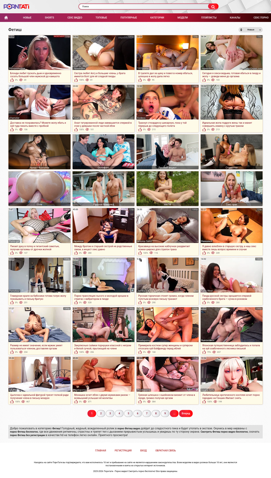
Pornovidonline (17, 68)
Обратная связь (165, 450)
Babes (76, 290)
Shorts (49, 17)
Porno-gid (14, 241)
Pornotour (14, 290)
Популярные (128, 17)
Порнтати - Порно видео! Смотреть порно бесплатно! (130, 471)
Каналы (235, 17)
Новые (27, 17)
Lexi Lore (78, 340)
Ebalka (12, 390)
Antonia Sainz (144, 241)
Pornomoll (206, 241)
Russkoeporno (209, 118)
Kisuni (76, 118)
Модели (182, 17)
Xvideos (141, 118)
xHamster (14, 118)
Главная (6, 17)
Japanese (78, 241)
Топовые (101, 17)
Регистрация (123, 450)
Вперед (186, 413)
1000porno (143, 68)
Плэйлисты (208, 17)
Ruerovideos (207, 340)
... (174, 413)
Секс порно (261, 17)
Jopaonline (79, 68)
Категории (157, 17)
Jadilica (141, 290)
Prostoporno (143, 340)
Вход (143, 450)
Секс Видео (74, 17)
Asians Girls (207, 390)
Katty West (207, 290)
